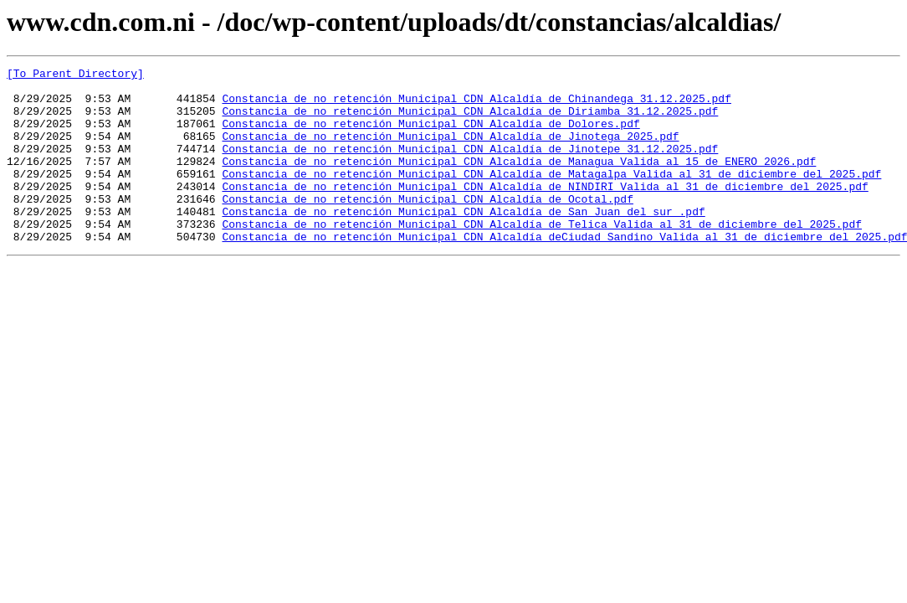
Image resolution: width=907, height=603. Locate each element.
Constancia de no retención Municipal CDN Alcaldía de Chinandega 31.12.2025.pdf (476, 105)
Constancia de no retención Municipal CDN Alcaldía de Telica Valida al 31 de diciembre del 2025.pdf (541, 256)
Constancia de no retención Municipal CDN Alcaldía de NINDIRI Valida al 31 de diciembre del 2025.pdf (545, 211)
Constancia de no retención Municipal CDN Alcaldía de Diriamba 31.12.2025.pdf (470, 120)
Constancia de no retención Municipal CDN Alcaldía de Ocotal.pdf (427, 226)
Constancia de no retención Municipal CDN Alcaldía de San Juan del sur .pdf (463, 241)
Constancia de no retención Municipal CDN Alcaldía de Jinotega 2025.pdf (450, 150)
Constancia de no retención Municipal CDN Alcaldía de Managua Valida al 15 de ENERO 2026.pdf (519, 180)
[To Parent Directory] (75, 75)
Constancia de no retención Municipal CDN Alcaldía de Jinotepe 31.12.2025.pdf (470, 165)
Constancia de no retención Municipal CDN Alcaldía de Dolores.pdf (430, 135)
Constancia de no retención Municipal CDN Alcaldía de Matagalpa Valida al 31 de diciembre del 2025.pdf (551, 196)
